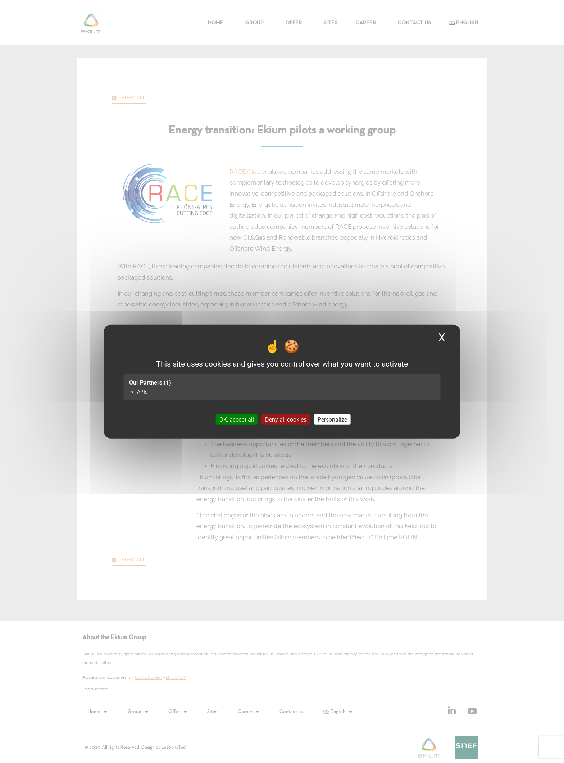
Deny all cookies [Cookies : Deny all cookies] (285, 419)
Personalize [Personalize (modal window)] (332, 419)
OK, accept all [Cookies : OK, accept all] (236, 419)
